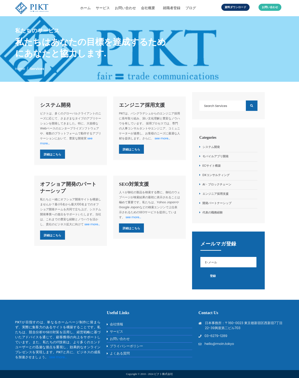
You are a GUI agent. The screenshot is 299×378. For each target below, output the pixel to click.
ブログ (190, 7)
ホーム (85, 7)
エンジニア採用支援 (142, 105)
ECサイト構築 (211, 166)
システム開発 (55, 105)
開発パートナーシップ (217, 203)
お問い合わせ (125, 7)
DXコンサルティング (216, 175)
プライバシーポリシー (126, 346)
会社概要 (148, 7)
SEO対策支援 (134, 184)
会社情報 (116, 324)
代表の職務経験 (212, 212)
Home (20, 68)
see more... (162, 138)
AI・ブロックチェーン (216, 184)
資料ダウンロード (235, 7)
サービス (103, 7)
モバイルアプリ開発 (215, 156)
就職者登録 (171, 7)
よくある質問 (120, 353)
